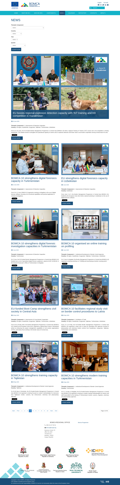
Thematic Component (17, 25)
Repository (82, 13)
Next (51, 410)
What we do (26, 13)
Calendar (71, 13)
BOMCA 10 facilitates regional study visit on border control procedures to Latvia (84, 310)
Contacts (93, 13)
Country (13, 31)
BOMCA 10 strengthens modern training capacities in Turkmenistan (84, 377)
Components (51, 13)
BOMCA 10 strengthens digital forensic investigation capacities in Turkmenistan (34, 245)
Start (13, 410)
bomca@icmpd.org (51, 427)
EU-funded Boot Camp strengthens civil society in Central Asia (33, 310)
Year (12, 36)
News (62, 13)
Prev (18, 410)
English (100, 2)
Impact (103, 13)
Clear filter (16, 49)
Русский (106, 2)
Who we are (38, 13)
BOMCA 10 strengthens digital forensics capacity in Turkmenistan (34, 179)
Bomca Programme (83, 422)
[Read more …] (17, 138)
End (56, 410)
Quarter (13, 42)
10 (47, 410)
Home (16, 13)
